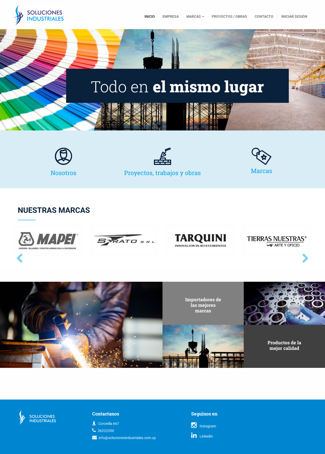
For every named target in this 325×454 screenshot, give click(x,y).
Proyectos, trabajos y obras (162, 173)
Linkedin (202, 436)
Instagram (203, 426)
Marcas (261, 171)
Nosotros (63, 173)
